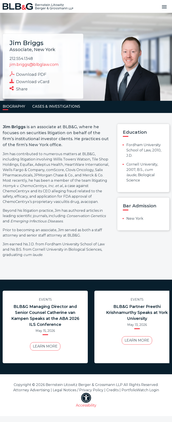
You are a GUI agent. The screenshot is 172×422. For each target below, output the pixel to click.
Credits (112, 390)
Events (45, 300)
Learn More (45, 346)
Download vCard (29, 81)
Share (18, 89)
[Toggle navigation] (164, 6)
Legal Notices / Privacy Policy (78, 390)
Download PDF (27, 74)
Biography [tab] (14, 106)
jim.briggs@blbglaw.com (34, 64)
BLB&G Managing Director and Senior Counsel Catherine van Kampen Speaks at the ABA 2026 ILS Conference (45, 315)
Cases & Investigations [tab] (56, 106)
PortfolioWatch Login (140, 390)
